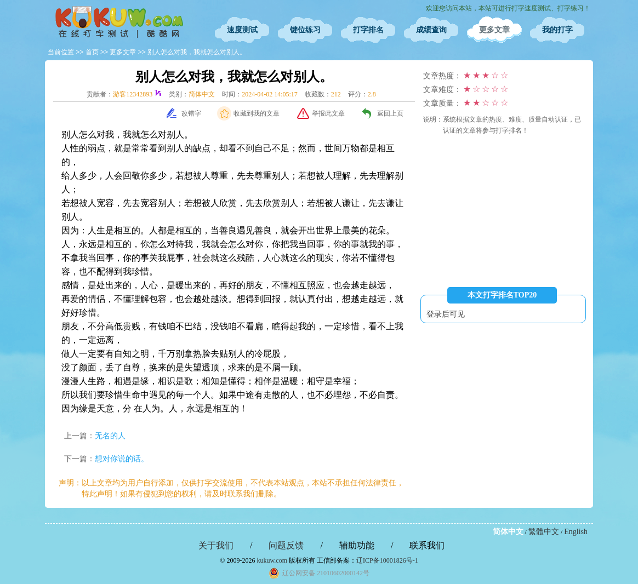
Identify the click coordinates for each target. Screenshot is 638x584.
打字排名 (368, 30)
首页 (92, 52)
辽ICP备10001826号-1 (387, 560)
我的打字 (557, 30)
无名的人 (110, 436)
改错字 (191, 113)
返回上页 (390, 113)
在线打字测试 (119, 22)
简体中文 (508, 532)
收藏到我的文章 (256, 113)
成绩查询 (431, 30)
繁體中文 (543, 532)
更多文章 (494, 30)
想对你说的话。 (122, 459)
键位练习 (305, 30)
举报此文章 (328, 113)
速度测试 (242, 30)
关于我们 (215, 545)
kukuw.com (272, 560)
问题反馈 (286, 545)
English (576, 532)
